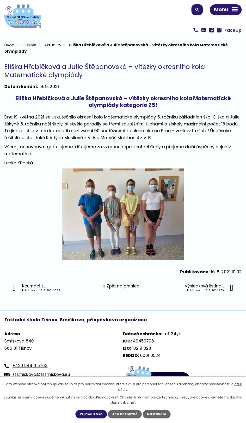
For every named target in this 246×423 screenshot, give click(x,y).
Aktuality (52, 45)
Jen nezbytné (124, 414)
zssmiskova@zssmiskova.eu (41, 374)
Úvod (9, 45)
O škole (29, 45)
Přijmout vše (91, 414)
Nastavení (156, 414)
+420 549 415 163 (30, 365)
